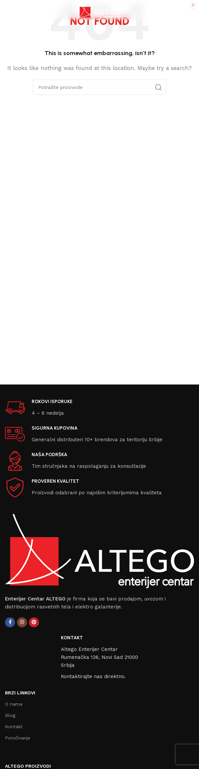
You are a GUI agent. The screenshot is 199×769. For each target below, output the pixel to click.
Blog (10, 715)
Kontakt (14, 726)
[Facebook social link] (10, 622)
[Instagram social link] (22, 622)
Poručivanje (17, 737)
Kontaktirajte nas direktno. (93, 676)
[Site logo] (99, 10)
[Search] (99, 87)
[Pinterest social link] (34, 622)
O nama (13, 704)
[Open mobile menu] (8, 10)
